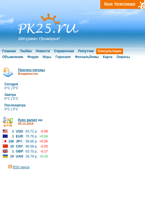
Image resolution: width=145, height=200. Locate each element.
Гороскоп (63, 57)
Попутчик (86, 51)
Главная (9, 51)
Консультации (109, 51)
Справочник (64, 51)
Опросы (123, 57)
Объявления (12, 57)
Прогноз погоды (31, 70)
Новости (43, 51)
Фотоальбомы (87, 57)
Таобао (26, 51)
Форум (32, 57)
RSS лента (20, 167)
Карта (107, 57)
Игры (46, 57)
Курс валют (27, 120)
